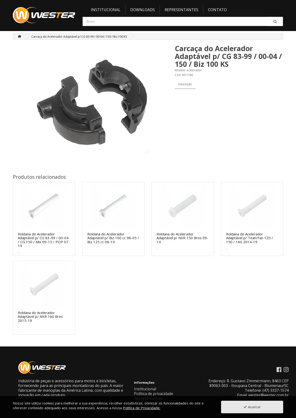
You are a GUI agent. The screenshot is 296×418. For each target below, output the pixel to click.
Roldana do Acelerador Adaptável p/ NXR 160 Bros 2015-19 (40, 316)
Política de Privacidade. (141, 407)
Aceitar (252, 407)
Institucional (105, 9)
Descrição (185, 84)
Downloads (142, 9)
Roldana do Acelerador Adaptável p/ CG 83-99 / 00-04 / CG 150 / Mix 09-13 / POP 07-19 (44, 240)
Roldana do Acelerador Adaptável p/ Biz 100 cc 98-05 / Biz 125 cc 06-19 (113, 238)
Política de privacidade (153, 393)
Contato (217, 9)
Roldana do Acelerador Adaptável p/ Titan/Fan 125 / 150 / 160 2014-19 (249, 238)
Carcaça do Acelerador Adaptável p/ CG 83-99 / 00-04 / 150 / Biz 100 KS (79, 37)
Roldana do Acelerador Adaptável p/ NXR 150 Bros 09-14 (182, 238)
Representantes (181, 9)
